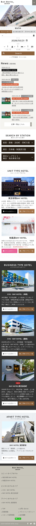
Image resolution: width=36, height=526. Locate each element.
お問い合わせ (24, 508)
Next (35, 15)
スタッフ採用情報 (8, 515)
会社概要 (22, 515)
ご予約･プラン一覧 (27, 309)
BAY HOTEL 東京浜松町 (10, 493)
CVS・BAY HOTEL (8, 490)
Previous (1, 15)
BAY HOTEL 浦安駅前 (9, 502)
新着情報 (5, 512)
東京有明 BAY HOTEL (9, 477)
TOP (3, 508)
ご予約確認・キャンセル (18, 57)
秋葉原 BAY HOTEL (8, 480)
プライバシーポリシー (27, 512)
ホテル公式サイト (10, 309)
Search (12, 53)
